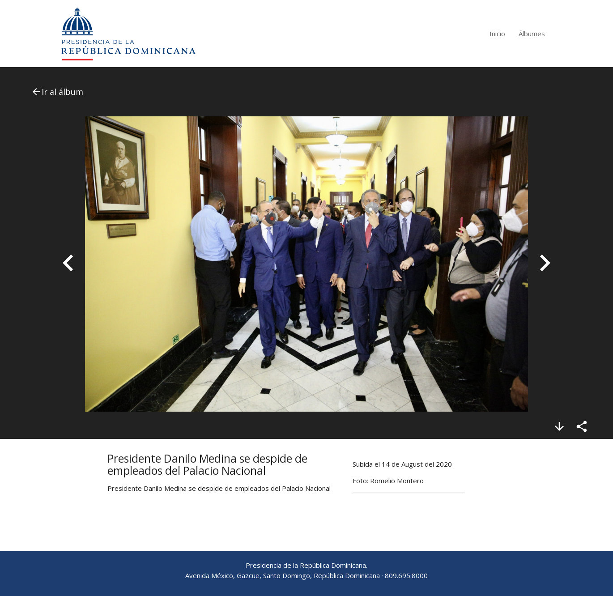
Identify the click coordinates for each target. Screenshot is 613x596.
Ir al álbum (57, 92)
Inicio (497, 33)
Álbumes (532, 33)
